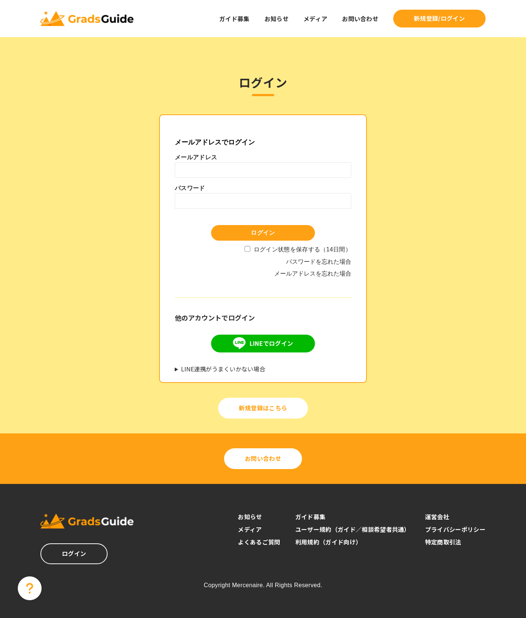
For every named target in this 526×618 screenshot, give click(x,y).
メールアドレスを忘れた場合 (312, 273)
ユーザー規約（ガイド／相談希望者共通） (352, 529)
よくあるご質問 (259, 541)
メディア (315, 18)
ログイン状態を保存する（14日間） (302, 249)
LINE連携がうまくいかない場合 (223, 368)
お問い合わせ (360, 18)
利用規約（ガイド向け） (328, 541)
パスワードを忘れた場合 (318, 261)
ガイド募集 (234, 18)
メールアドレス (196, 157)
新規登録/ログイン (439, 18)
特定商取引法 (443, 541)
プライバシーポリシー (455, 529)
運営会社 (437, 516)
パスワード (190, 188)
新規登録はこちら (263, 407)
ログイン (74, 553)
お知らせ (276, 18)
